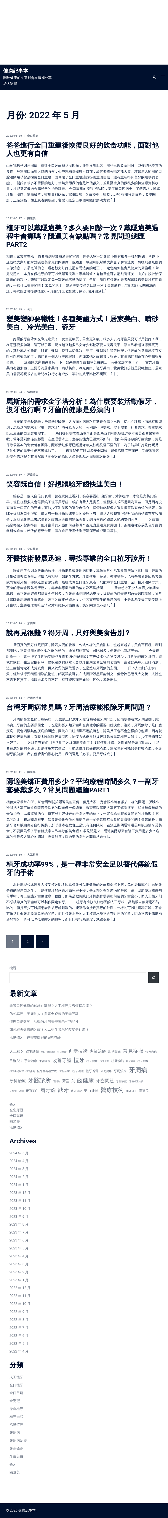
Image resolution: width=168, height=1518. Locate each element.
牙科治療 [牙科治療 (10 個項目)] (18, 1080)
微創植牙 (16, 1409)
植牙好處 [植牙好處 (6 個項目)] (131, 1061)
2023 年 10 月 (20, 1209)
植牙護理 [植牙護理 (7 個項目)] (78, 1071)
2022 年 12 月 (20, 1288)
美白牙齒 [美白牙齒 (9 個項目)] (91, 1090)
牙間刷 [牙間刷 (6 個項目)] (56, 1081)
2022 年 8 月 (19, 1320)
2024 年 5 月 (19, 1153)
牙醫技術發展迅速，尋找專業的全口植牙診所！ (79, 558)
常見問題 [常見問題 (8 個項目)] (114, 1052)
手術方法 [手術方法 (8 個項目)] (16, 1061)
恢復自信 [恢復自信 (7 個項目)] (151, 1051)
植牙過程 (16, 1417)
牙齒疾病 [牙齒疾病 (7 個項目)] (121, 1081)
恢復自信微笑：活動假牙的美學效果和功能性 (44, 1021)
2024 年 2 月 (19, 1177)
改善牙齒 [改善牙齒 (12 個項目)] (61, 1060)
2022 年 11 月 (20, 1296)
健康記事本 (16, 71)
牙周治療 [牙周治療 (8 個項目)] (120, 1071)
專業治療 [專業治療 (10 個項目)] (98, 1051)
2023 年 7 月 (19, 1232)
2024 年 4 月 (19, 1161)
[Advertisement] (84, 32)
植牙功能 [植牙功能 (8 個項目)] (117, 1061)
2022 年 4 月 (19, 1351)
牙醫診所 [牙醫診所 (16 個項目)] (39, 1080)
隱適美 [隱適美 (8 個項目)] (144, 1091)
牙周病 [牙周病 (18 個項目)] (138, 1070)
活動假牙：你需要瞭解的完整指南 (35, 1037)
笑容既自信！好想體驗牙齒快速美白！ (65, 484)
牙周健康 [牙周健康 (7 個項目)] (106, 1071)
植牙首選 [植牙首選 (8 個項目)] (92, 1071)
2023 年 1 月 (19, 1280)
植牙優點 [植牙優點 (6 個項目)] (104, 1061)
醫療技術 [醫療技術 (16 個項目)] (112, 1090)
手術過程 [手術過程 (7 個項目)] (44, 1061)
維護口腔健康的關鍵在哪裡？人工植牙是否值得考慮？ (51, 1006)
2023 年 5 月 (19, 1248)
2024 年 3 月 (19, 1169)
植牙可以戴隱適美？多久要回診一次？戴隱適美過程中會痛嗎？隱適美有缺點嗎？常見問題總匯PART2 (82, 236)
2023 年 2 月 (19, 1272)
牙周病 (31, 623)
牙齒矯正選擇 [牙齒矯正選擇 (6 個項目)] (17, 1091)
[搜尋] (153, 977)
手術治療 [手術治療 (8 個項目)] (30, 1061)
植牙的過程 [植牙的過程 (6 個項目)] (64, 1071)
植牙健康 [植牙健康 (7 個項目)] (92, 1061)
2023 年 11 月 (20, 1201)
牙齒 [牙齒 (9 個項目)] (65, 1081)
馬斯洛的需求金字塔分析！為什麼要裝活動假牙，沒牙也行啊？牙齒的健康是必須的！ (82, 405)
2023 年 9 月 (19, 1217)
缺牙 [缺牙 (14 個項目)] (63, 1090)
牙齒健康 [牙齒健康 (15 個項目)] (82, 1080)
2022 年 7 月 (19, 1328)
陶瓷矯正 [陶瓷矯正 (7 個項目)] (131, 1091)
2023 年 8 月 (19, 1224)
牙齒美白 (32, 474)
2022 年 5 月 (19, 1344)
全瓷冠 (15, 1401)
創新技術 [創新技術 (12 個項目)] (78, 1051)
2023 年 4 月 (19, 1256)
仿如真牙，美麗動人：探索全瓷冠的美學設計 (44, 1014)
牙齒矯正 (16, 1449)
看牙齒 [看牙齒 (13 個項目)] (48, 1090)
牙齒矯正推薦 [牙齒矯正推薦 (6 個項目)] (136, 1081)
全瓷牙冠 (16, 1110)
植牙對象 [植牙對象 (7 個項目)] (143, 1061)
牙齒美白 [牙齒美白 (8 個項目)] (32, 1091)
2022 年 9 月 (19, 1312)
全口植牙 (32, 548)
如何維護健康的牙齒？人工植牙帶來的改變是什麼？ (49, 1029)
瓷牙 (30, 309)
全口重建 (32, 135)
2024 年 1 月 (19, 1185)
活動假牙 (32, 392)
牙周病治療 (34, 697)
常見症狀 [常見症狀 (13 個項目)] (133, 1051)
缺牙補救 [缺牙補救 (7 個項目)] (76, 1091)
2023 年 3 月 (19, 1264)
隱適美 (31, 218)
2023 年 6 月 (19, 1240)
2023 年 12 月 (20, 1193)
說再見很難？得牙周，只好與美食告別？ (68, 633)
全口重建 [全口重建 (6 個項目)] (62, 1052)
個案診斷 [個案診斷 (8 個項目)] (32, 1052)
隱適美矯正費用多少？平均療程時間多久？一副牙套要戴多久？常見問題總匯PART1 (82, 786)
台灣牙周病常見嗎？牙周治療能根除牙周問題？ (79, 707)
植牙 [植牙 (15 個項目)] (79, 1060)
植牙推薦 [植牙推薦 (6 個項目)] (30, 1071)
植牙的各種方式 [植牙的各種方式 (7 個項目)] (47, 1071)
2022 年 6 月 (19, 1336)
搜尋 (13, 968)
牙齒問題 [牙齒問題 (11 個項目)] (105, 1080)
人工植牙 (32, 854)
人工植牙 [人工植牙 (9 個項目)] (17, 1051)
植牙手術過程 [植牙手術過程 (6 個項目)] (17, 1071)
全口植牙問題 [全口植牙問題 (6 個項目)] (48, 1052)
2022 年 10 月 (20, 1304)
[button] (154, 77)
